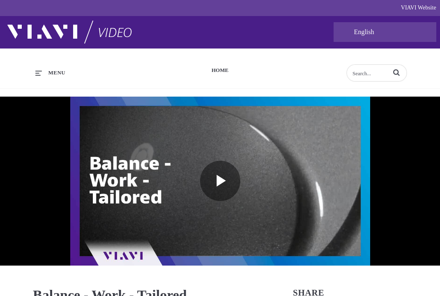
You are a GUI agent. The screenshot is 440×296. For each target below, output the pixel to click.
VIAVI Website (418, 8)
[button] (396, 72)
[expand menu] (50, 72)
